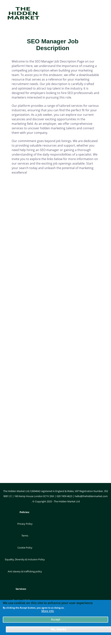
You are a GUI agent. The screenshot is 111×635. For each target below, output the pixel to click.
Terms (24, 535)
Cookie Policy (24, 547)
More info (47, 612)
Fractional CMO (21, 600)
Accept (55, 620)
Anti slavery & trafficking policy (25, 571)
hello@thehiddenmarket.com (91, 496)
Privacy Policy (25, 523)
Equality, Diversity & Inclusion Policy (25, 559)
